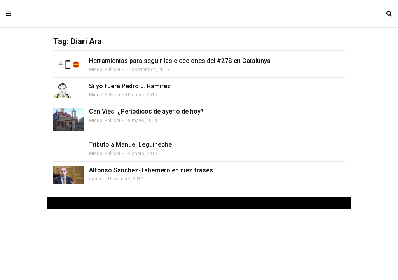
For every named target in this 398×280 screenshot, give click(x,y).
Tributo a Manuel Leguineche (130, 144)
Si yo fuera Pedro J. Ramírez (130, 86)
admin (96, 179)
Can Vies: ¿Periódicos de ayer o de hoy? (146, 111)
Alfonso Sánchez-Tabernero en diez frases (151, 170)
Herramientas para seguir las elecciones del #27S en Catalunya (180, 61)
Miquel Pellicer (104, 69)
